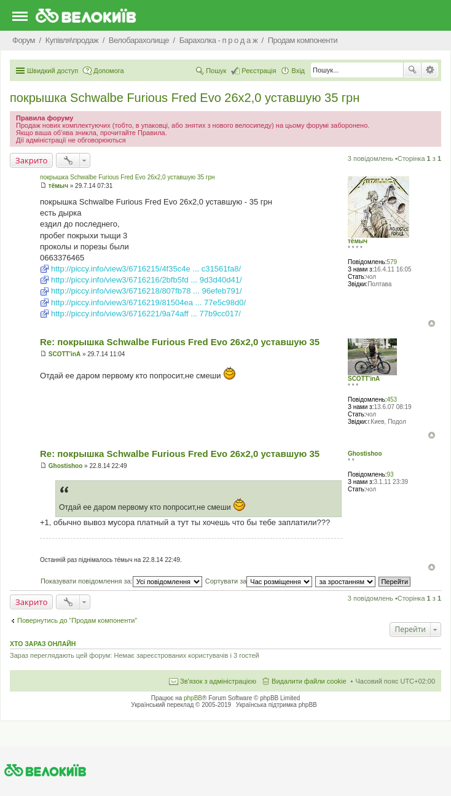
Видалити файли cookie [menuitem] (309, 681)
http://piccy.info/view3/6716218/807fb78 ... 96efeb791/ (146, 290)
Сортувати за (259, 581)
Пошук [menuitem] (216, 70)
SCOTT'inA (364, 378)
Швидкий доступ (52, 70)
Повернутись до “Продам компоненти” (77, 620)
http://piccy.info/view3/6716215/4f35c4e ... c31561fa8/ (146, 268)
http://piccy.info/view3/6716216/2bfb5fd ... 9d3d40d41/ (146, 279)
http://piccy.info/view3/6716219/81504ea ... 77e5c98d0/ (148, 302)
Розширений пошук (430, 70)
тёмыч (357, 241)
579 (391, 262)
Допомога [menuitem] (108, 70)
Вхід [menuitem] (298, 70)
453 (391, 399)
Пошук (412, 70)
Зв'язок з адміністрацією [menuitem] (218, 681)
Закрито (31, 160)
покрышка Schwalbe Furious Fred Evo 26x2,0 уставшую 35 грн (184, 97)
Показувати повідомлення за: (121, 581)
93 (389, 474)
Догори (431, 323)
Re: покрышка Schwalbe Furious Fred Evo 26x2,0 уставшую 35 (180, 342)
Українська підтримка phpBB (276, 704)
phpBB (193, 698)
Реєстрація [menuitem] (258, 70)
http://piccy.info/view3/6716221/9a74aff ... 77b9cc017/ (146, 313)
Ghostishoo (365, 453)
